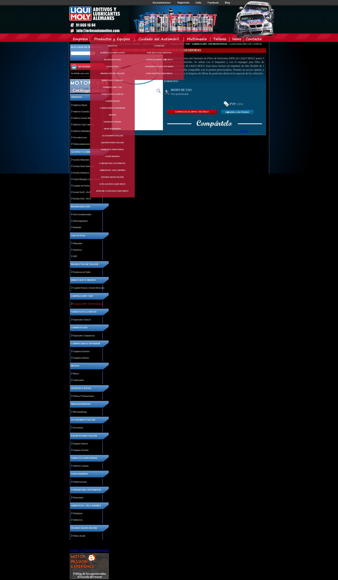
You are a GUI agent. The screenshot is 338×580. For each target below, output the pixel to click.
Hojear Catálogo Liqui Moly (112, 191)
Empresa (80, 40)
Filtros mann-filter (112, 177)
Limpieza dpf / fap (112, 87)
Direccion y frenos (112, 80)
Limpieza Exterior (81, 351)
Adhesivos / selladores (112, 170)
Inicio (143, 19)
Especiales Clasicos (82, 319)
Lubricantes (78, 380)
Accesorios (78, 427)
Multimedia (197, 40)
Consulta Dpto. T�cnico (159, 60)
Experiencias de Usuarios (159, 66)
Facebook (213, 2)
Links (198, 2)
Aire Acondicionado (82, 214)
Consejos (159, 46)
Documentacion (162, 2)
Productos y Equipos (112, 40)
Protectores (78, 497)
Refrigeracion (112, 60)
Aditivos (112, 46)
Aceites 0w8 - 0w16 (82, 198)
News (237, 40)
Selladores (78, 513)
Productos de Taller (82, 272)
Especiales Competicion (84, 335)
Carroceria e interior (112, 108)
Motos (112, 115)
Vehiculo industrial (112, 149)
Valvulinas (112, 66)
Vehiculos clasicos (112, 94)
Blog (227, 2)
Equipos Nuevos (80, 443)
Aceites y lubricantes (112, 53)
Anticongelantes (80, 221)
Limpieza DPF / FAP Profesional (88, 304)
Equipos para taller (112, 142)
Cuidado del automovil (112, 163)
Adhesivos (78, 520)
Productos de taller (112, 73)
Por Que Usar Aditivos (159, 53)
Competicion (112, 101)
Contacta (253, 40)
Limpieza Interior (81, 358)
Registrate (183, 2)
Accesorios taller (112, 136)
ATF (75, 256)
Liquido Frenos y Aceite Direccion (88, 288)
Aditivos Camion (80, 466)
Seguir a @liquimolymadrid (89, 550)
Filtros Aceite (79, 536)
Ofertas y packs (112, 122)
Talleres (220, 40)
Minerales (77, 243)
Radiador (77, 227)
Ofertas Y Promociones (83, 396)
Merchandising (112, 129)
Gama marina (112, 156)
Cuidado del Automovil (159, 40)
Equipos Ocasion (81, 450)
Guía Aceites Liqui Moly (112, 184)
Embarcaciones (80, 482)
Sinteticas (77, 250)
